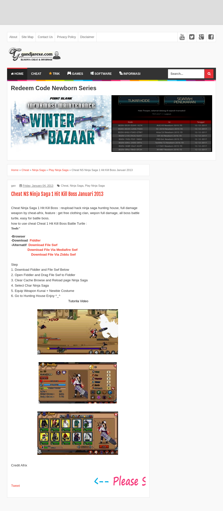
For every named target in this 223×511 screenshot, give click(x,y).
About (13, 37)
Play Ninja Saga (95, 185)
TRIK (54, 74)
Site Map (27, 37)
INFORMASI (130, 74)
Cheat (36, 74)
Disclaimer (87, 37)
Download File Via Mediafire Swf (52, 250)
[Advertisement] (111, 12)
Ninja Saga (76, 185)
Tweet (15, 486)
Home (17, 74)
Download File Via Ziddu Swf (53, 254)
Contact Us (45, 37)
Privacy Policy (66, 37)
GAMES (75, 74)
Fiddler (35, 240)
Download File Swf (43, 245)
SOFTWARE (101, 74)
